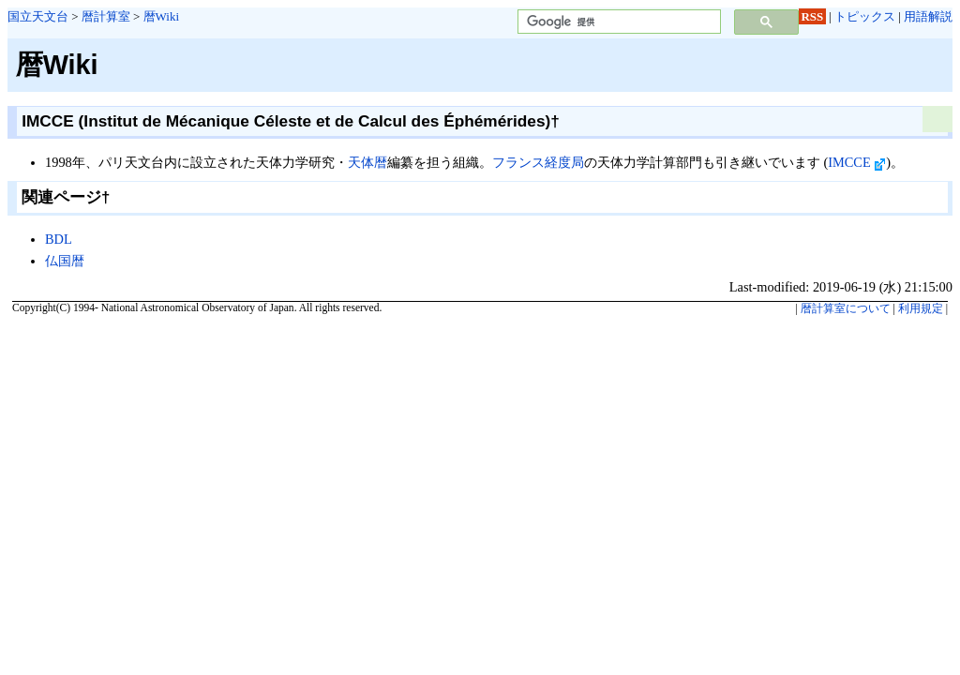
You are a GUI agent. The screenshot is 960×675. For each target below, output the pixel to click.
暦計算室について (846, 308)
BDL (58, 239)
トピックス (864, 16)
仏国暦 (64, 260)
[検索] (617, 22)
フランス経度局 (538, 162)
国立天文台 (38, 16)
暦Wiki (161, 16)
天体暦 (367, 162)
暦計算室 (106, 16)
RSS (813, 16)
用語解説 (928, 16)
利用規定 (920, 308)
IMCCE (857, 162)
